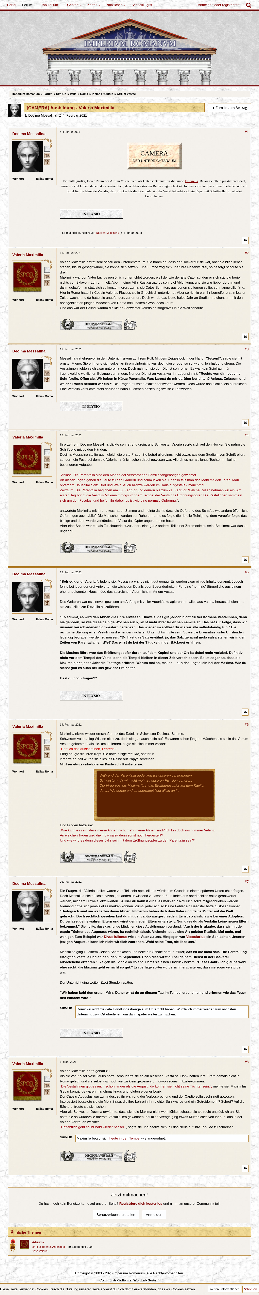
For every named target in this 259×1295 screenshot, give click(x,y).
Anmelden (154, 1214)
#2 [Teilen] (247, 253)
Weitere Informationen (224, 1289)
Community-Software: (129, 1280)
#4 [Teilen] (247, 435)
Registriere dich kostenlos (140, 1204)
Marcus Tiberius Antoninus (48, 1246)
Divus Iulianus (115, 937)
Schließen (250, 1289)
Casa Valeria (40, 1251)
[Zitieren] (245, 240)
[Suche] (248, 5)
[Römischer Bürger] (47, 148)
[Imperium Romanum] (129, 51)
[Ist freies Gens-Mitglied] (47, 162)
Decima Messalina (42, 115)
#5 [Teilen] (247, 572)
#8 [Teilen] (247, 1062)
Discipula (191, 181)
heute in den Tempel (124, 1138)
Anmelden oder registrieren (218, 5)
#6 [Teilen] (247, 725)
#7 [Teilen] (247, 882)
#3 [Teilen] (247, 349)
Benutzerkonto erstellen (116, 1214)
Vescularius (195, 937)
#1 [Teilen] (247, 132)
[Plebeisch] (47, 155)
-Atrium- (38, 1242)
